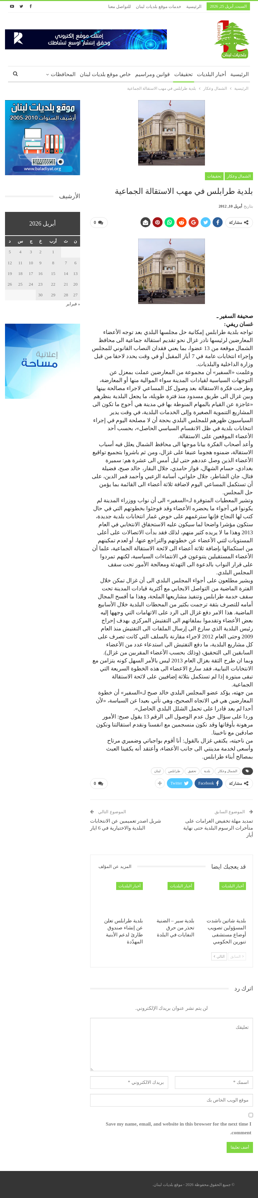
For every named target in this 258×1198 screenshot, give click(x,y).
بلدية (207, 771)
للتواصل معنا (119, 6)
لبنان (157, 771)
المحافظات (63, 74)
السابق (237, 956)
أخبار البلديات (211, 74)
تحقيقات (183, 74)
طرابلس (174, 771)
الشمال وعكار (239, 176)
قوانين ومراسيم (152, 74)
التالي (219, 956)
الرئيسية (194, 6)
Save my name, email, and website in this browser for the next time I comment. (178, 1128)
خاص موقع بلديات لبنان (105, 74)
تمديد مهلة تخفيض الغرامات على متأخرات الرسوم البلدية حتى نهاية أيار (218, 828)
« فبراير (73, 303)
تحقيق (192, 771)
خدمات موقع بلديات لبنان (158, 6)
